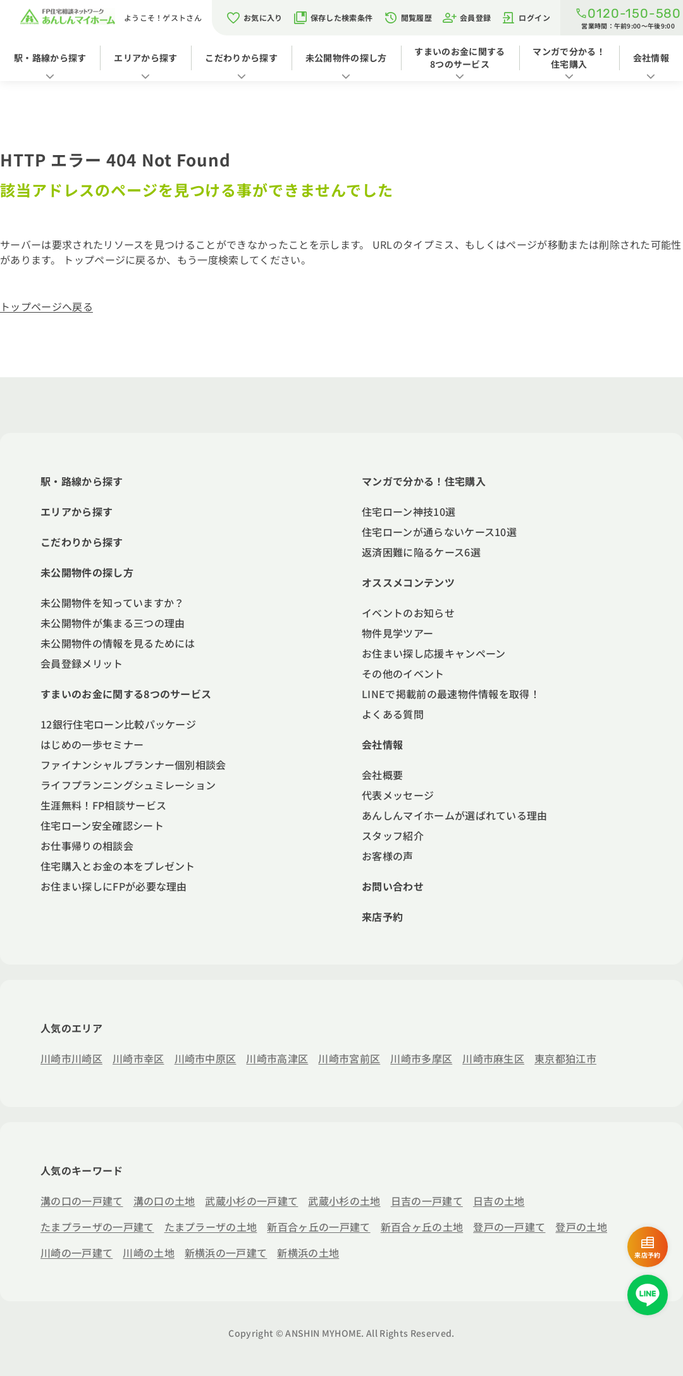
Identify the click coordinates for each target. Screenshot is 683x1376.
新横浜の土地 (308, 1252)
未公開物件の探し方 (346, 57)
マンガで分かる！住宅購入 (568, 57)
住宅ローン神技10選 (408, 511)
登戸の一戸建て (509, 1226)
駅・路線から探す (50, 57)
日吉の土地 (499, 1200)
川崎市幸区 (138, 1058)
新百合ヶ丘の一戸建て (318, 1226)
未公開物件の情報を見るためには (117, 643)
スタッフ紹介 (393, 835)
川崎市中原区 (206, 1058)
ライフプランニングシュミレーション (128, 784)
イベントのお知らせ (408, 612)
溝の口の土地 (164, 1200)
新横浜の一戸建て (226, 1252)
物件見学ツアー (397, 633)
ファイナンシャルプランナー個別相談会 (133, 764)
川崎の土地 (149, 1252)
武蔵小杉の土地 (344, 1200)
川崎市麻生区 (493, 1058)
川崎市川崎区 (71, 1058)
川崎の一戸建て (76, 1252)
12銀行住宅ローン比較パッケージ (118, 724)
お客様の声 (388, 855)
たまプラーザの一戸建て (97, 1226)
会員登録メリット (81, 663)
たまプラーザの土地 (210, 1226)
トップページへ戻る (46, 306)
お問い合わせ (393, 886)
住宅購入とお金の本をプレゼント (117, 865)
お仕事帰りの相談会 (86, 845)
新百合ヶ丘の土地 (422, 1226)
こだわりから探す (241, 57)
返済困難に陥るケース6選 (421, 552)
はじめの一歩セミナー (92, 744)
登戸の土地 (581, 1226)
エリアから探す (145, 57)
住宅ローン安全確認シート (102, 825)
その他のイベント (403, 673)
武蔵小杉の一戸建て (251, 1200)
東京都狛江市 (565, 1058)
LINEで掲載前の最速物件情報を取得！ (451, 693)
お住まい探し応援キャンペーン (433, 653)
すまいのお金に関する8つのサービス (459, 57)
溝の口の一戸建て (81, 1200)
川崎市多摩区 (421, 1058)
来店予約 (382, 916)
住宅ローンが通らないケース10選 (439, 531)
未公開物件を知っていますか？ (112, 602)
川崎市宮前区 (349, 1058)
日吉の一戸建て (427, 1200)
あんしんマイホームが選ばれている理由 (455, 815)
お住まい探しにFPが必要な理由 (113, 886)
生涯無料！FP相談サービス (103, 805)
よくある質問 (393, 714)
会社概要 (382, 774)
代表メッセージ (398, 795)
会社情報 (651, 57)
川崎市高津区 (277, 1058)
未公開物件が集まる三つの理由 (112, 622)
